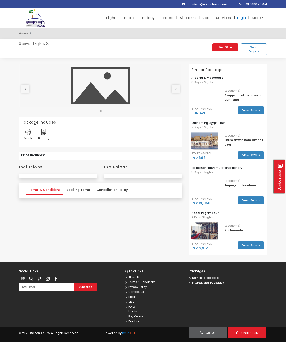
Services (223, 17)
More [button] (256, 17)
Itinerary (43, 136)
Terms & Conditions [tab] (44, 190)
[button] (101, 111)
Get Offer (225, 47)
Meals (28, 136)
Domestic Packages (205, 278)
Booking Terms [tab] (78, 190)
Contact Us (136, 292)
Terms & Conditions (142, 282)
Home (23, 33)
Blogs (132, 297)
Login (241, 17)
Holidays (149, 17)
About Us (188, 17)
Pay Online (135, 316)
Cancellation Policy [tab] (112, 190)
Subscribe (85, 287)
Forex (168, 17)
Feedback (135, 321)
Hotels (129, 17)
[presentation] (25, 89)
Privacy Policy (137, 287)
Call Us (207, 333)
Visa (205, 17)
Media (132, 311)
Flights (111, 17)
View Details (251, 110)
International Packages (208, 283)
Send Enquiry (254, 49)
